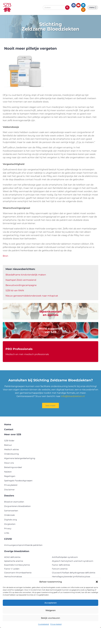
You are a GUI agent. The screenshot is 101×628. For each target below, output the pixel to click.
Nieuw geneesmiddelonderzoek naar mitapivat (32, 295)
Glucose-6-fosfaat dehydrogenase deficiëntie (73, 572)
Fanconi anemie (59, 569)
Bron (5, 256)
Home (7, 424)
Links (6, 533)
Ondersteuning (11, 454)
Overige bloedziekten (16, 551)
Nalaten (8, 471)
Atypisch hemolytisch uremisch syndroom (72, 561)
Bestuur (8, 445)
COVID (8, 539)
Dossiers (9, 495)
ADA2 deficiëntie (12, 557)
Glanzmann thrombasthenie (17, 572)
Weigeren (50, 610)
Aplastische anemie (13, 561)
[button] (96, 581)
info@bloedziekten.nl (73, 396)
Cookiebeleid (43, 624)
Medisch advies (11, 449)
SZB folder (9, 440)
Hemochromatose (13, 576)
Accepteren (50, 602)
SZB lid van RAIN (15, 290)
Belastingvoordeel (13, 467)
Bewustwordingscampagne (21, 285)
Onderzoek (9, 515)
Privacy (7, 528)
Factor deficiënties (61, 565)
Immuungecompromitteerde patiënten (23, 545)
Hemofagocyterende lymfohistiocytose (71, 576)
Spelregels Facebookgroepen (18, 480)
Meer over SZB (12, 434)
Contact (8, 429)
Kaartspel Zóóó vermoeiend (21, 280)
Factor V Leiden (11, 569)
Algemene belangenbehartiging (19, 458)
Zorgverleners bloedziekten (17, 506)
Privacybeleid (56, 624)
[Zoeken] (67, 7)
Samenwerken (11, 510)
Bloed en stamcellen (14, 502)
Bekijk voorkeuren (50, 618)
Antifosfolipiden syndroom (65, 557)
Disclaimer (9, 489)
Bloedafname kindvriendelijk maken (26, 274)
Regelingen (9, 476)
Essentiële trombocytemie (17, 565)
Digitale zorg (10, 519)
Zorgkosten (9, 524)
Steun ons (9, 463)
